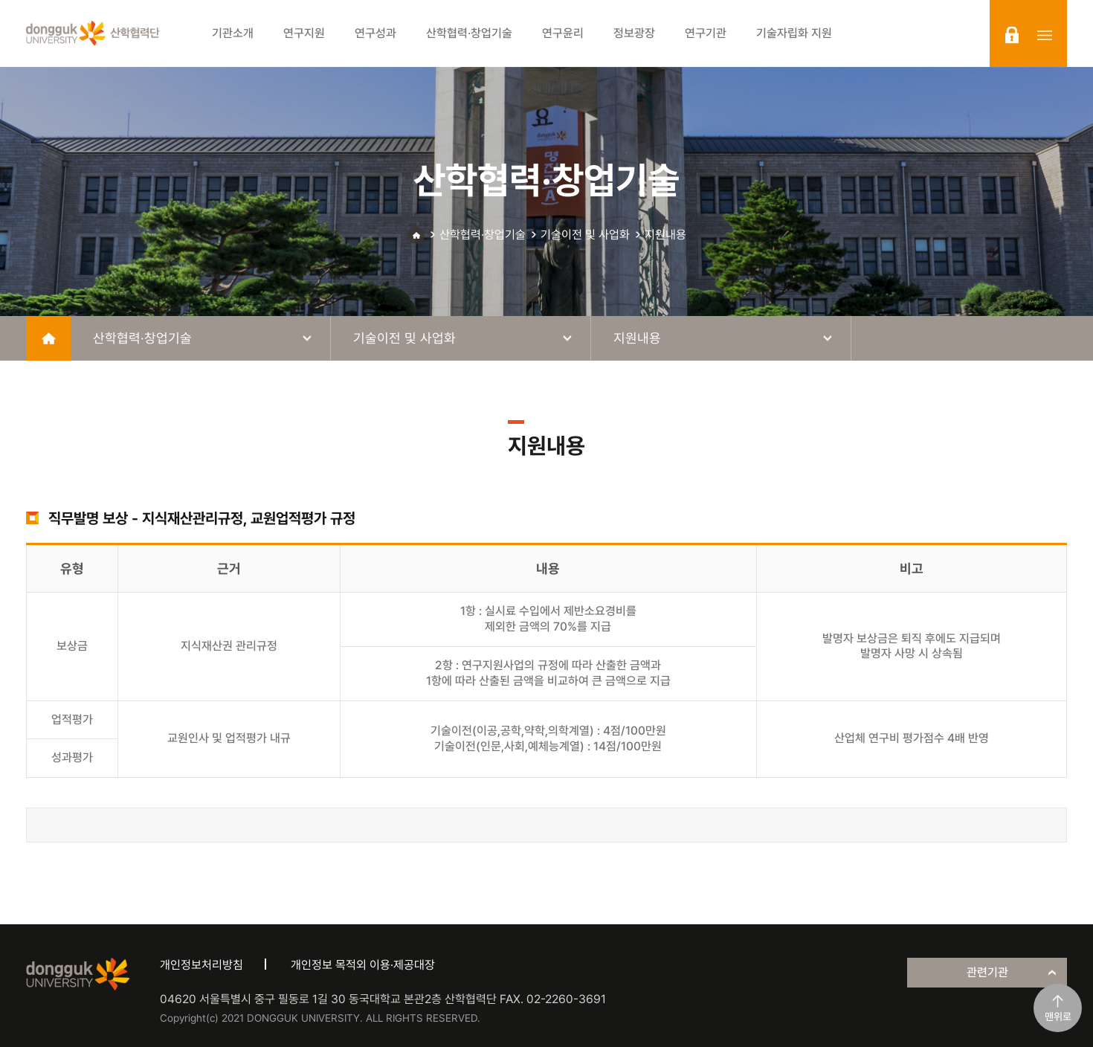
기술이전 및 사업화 (585, 235)
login (1012, 35)
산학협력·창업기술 (482, 235)
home (48, 338)
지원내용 (665, 235)
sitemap (1044, 35)
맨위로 (1058, 1016)
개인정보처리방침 (201, 965)
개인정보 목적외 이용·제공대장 (363, 965)
